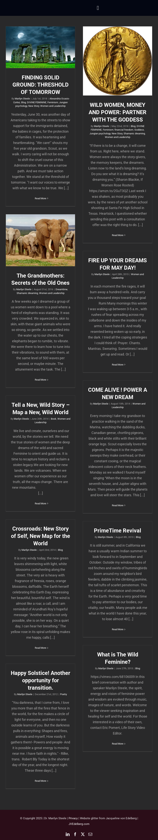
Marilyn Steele (22, 98)
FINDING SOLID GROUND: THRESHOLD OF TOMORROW (40, 84)
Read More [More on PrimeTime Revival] (117, 629)
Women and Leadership (53, 106)
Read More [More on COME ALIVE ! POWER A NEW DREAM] (117, 505)
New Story (33, 106)
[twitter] (83, 834)
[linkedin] (68, 834)
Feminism (52, 102)
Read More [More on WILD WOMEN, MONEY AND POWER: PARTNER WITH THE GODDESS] (117, 235)
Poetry (63, 694)
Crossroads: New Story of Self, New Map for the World (40, 536)
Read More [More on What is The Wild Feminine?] (117, 743)
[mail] (90, 834)
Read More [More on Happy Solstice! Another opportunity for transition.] (40, 780)
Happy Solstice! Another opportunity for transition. (40, 680)
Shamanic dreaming (134, 133)
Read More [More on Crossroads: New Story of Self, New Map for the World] (40, 647)
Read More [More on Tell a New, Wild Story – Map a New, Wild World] (40, 503)
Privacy (73, 818)
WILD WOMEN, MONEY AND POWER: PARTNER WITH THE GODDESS (117, 112)
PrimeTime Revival (117, 530)
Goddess (139, 129)
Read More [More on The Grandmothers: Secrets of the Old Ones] (40, 379)
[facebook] (75, 834)
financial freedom (124, 129)
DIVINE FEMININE (36, 102)
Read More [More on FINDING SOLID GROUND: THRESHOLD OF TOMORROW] (40, 198)
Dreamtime (61, 289)
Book (53, 418)
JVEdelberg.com (79, 824)
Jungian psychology (100, 133)
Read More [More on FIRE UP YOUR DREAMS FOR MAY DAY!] (117, 364)
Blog (23, 102)
